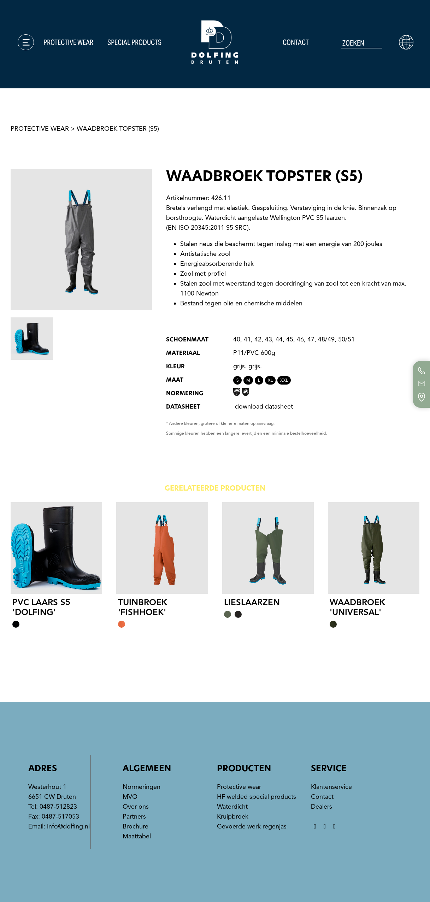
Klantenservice (331, 787)
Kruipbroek (232, 816)
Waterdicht (232, 806)
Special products (134, 42)
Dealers (321, 806)
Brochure (135, 826)
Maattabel (137, 836)
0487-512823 (58, 806)
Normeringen (141, 787)
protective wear (40, 129)
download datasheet (264, 406)
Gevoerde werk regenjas (252, 826)
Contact (296, 42)
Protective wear (68, 42)
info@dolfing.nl (68, 826)
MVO (130, 797)
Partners (134, 816)
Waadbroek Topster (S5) (118, 129)
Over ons (136, 806)
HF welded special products (256, 797)
